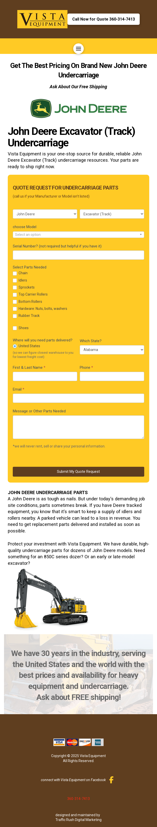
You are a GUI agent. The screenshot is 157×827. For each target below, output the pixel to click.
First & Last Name (29, 367)
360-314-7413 (78, 799)
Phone (86, 367)
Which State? (91, 341)
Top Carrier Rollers (30, 294)
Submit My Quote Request (78, 471)
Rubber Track (26, 316)
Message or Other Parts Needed (39, 411)
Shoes (21, 328)
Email (18, 389)
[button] (78, 48)
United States (26, 346)
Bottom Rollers (27, 302)
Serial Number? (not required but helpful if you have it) (57, 246)
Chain (20, 273)
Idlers (20, 280)
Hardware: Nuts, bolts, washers (40, 309)
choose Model (24, 227)
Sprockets (24, 287)
